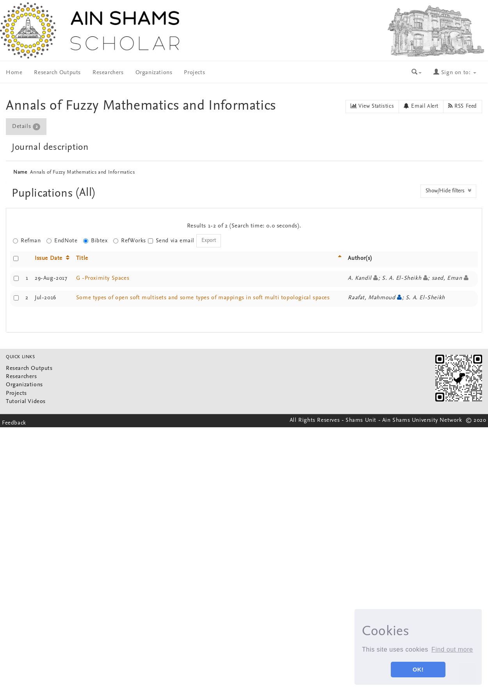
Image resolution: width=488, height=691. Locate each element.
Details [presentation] (26, 126)
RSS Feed (462, 106)
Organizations (154, 73)
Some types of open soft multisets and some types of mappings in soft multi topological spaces (203, 298)
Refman (27, 241)
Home (14, 73)
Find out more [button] (452, 649)
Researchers (108, 73)
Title (82, 258)
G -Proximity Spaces (102, 278)
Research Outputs (57, 73)
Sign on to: (454, 73)
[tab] (26, 126)
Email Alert (421, 106)
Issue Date (48, 258)
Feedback (14, 423)
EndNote (61, 241)
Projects (194, 73)
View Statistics (372, 106)
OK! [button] (418, 669)
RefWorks (129, 241)
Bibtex (95, 241)
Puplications (44, 194)
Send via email (171, 241)
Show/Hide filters (448, 191)
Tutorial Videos (26, 402)
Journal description (50, 147)
